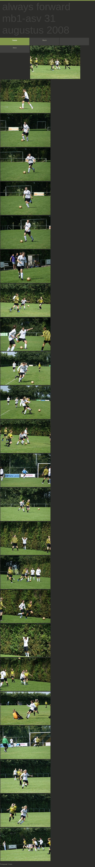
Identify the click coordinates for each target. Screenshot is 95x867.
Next (15, 48)
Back (44, 40)
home (14, 40)
